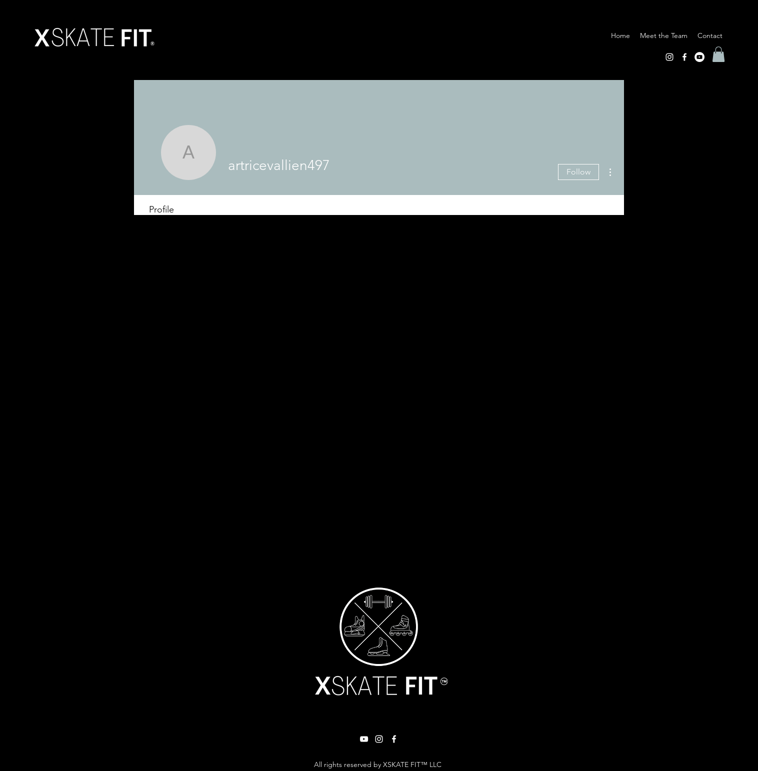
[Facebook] (685, 57)
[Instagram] (669, 57)
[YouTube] (699, 57)
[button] (718, 54)
